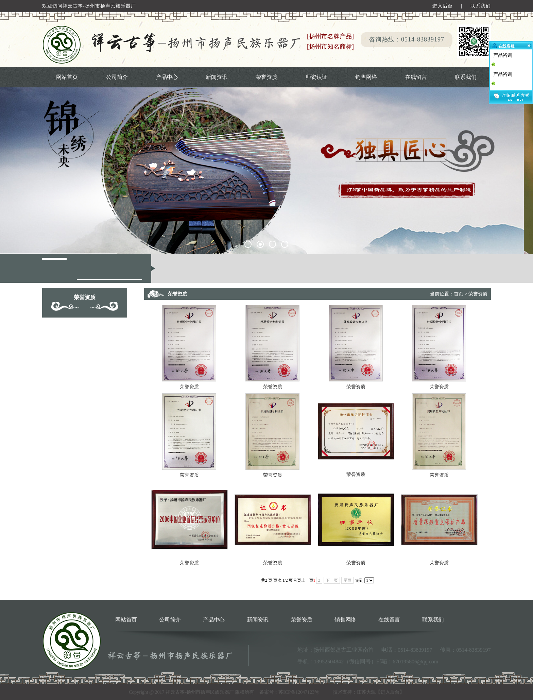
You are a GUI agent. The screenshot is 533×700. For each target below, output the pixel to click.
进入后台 (442, 5)
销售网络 (366, 77)
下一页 (332, 580)
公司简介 (117, 77)
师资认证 (316, 77)
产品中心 (167, 77)
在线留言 (416, 77)
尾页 (347, 580)
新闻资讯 (216, 77)
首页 (458, 293)
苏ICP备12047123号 (298, 692)
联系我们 (480, 5)
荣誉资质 (266, 77)
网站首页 (67, 77)
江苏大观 (366, 692)
